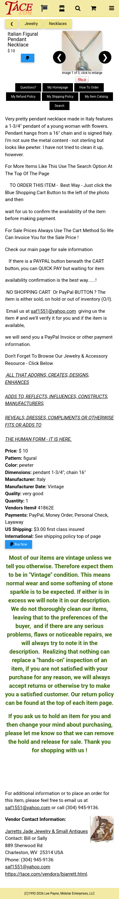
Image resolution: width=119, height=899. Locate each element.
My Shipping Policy (60, 96)
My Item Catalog (96, 96)
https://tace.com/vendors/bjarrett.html (46, 874)
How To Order (89, 87)
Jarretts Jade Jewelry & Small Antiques (46, 831)
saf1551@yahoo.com (53, 311)
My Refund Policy (23, 96)
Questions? (28, 87)
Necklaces (58, 24)
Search (59, 106)
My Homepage (58, 87)
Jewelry (31, 24)
